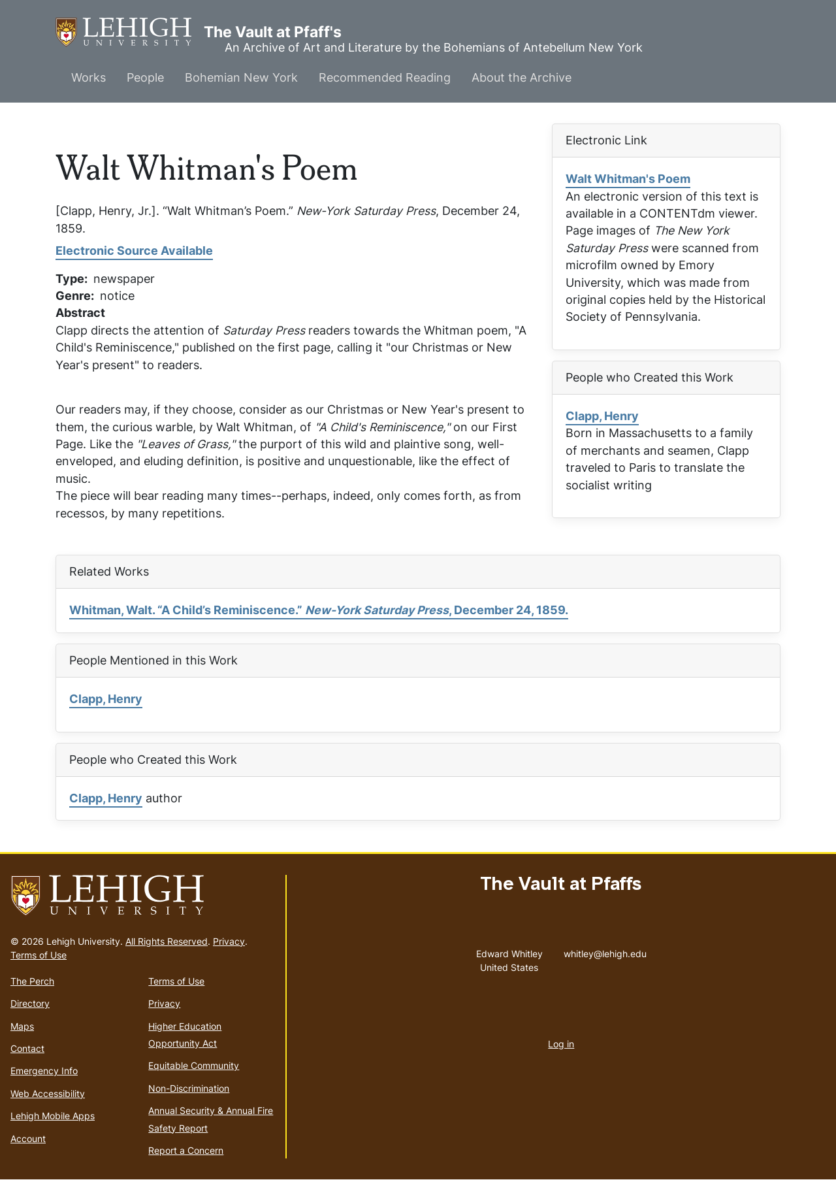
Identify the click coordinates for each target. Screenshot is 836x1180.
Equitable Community (193, 1065)
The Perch (32, 981)
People (145, 77)
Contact (27, 1048)
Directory (30, 1003)
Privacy (229, 941)
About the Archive (521, 77)
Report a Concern (185, 1150)
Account (28, 1138)
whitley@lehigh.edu (605, 951)
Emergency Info (44, 1070)
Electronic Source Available (134, 250)
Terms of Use (38, 955)
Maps (22, 1026)
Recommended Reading (385, 77)
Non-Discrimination (188, 1088)
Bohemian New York (241, 77)
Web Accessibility (47, 1093)
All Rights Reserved (166, 941)
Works (88, 77)
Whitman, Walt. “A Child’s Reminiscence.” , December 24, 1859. (318, 610)
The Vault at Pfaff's (130, 32)
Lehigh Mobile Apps (52, 1115)
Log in (561, 1044)
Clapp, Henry (602, 416)
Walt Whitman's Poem (628, 179)
